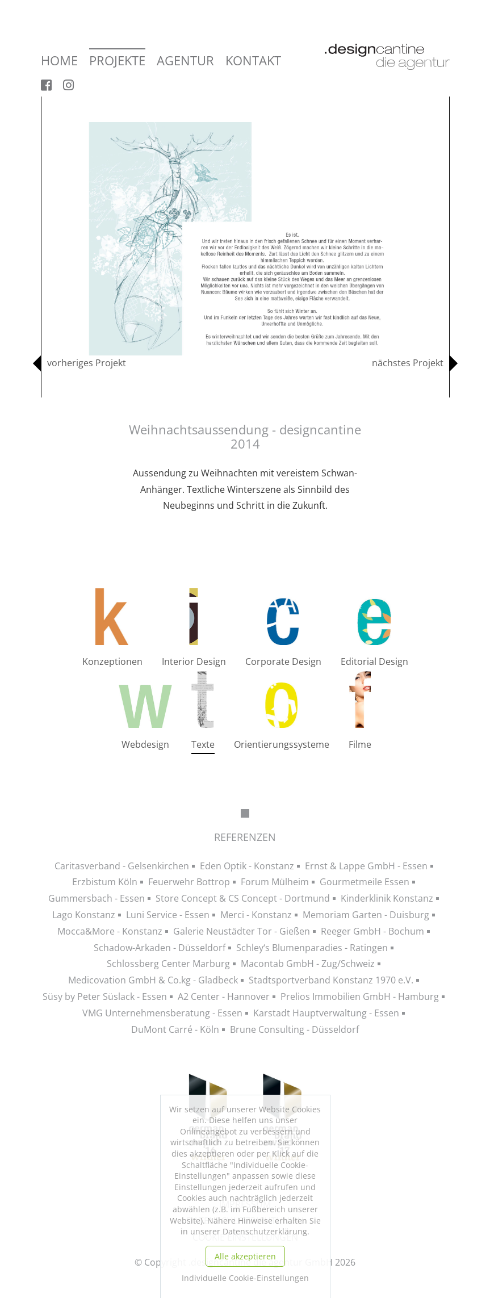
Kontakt (253, 61)
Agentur (185, 61)
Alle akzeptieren (245, 1256)
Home (59, 61)
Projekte (117, 61)
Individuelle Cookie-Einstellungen (245, 1277)
